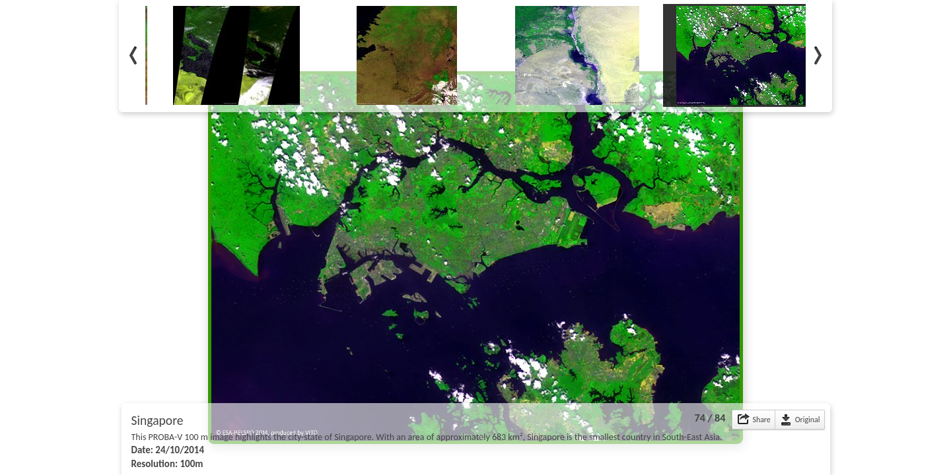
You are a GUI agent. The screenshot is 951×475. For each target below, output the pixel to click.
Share (761, 419)
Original (807, 419)
